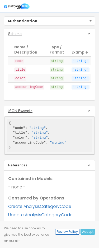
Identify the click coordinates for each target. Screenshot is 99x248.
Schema (15, 33)
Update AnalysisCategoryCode (40, 215)
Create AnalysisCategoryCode (39, 206)
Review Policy (67, 231)
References (17, 165)
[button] (49, 21)
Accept (87, 231)
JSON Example (20, 110)
